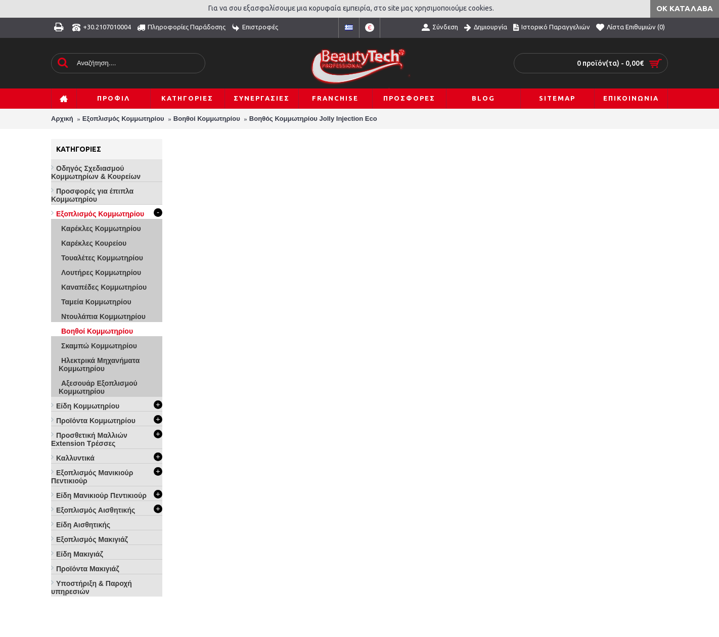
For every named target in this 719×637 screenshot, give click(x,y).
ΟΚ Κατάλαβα (684, 8)
